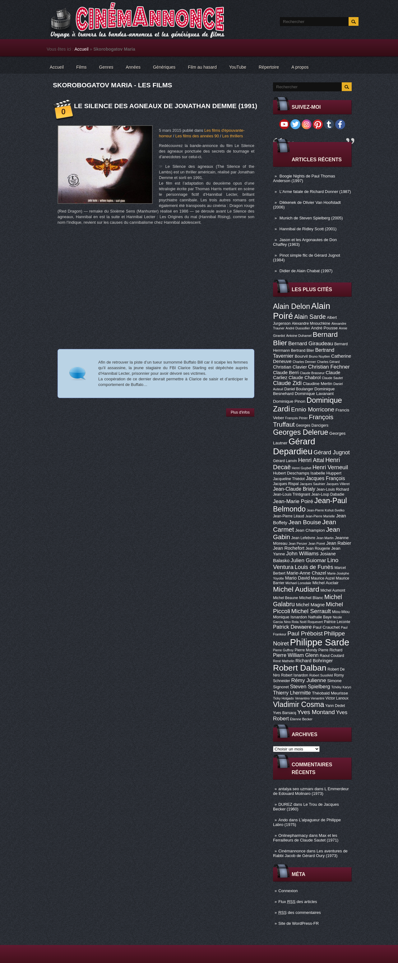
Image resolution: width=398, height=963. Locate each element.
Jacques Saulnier (312, 484)
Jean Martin (325, 538)
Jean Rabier (338, 543)
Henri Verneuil (330, 467)
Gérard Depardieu (294, 446)
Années (133, 67)
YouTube (237, 67)
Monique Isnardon (290, 617)
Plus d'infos (240, 412)
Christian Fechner (329, 367)
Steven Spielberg (310, 687)
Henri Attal (311, 460)
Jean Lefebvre (303, 538)
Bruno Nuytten (319, 356)
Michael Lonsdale (298, 583)
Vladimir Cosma (298, 704)
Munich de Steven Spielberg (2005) (311, 218)
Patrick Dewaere (292, 627)
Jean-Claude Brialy (294, 489)
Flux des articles (297, 901)
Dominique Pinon (289, 401)
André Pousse (324, 328)
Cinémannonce (291, 851)
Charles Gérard (328, 362)
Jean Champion (310, 530)
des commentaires (299, 912)
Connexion (288, 890)
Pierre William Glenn (296, 655)
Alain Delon (291, 306)
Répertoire (269, 67)
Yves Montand (316, 712)
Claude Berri (286, 372)
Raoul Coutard (332, 655)
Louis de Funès (313, 567)
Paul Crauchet (326, 627)
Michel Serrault (311, 611)
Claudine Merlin (317, 383)
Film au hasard (202, 67)
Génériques (164, 67)
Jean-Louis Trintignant (291, 494)
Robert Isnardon (294, 675)
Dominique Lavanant (314, 393)
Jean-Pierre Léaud (288, 516)
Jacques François (325, 478)
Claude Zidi (287, 383)
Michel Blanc (311, 597)
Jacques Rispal (285, 484)
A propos (299, 67)
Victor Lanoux (337, 698)
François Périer (296, 418)
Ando (283, 820)
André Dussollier (298, 328)
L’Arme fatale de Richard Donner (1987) (315, 191)
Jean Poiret (316, 543)
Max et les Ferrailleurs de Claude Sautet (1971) (305, 837)
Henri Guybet (302, 468)
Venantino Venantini (309, 698)
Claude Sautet (332, 378)
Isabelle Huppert (326, 473)
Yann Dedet (335, 706)
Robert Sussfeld (321, 675)
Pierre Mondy (306, 650)
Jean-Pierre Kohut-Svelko (326, 510)
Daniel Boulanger (298, 389)
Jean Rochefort (288, 548)
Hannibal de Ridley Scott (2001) (308, 229)
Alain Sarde (310, 316)
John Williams (302, 554)
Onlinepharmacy (293, 835)
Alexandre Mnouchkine (311, 323)
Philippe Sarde (319, 642)
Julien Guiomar (308, 560)
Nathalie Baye (320, 617)
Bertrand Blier (302, 350)
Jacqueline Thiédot (289, 479)
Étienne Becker (301, 719)
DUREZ (285, 804)
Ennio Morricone (312, 409)
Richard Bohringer (314, 660)
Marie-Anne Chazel (306, 573)
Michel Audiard (296, 589)
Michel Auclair (325, 582)
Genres (106, 67)
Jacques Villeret (337, 484)
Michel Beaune (285, 598)
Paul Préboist (304, 633)
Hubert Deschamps (291, 473)
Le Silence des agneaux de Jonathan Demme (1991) (165, 105)
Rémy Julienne (308, 680)
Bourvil (301, 356)
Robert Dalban (299, 667)
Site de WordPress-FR (298, 923)
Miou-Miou (341, 612)
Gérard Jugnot (332, 452)
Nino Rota (291, 622)
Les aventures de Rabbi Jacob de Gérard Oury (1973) (310, 853)
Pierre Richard (330, 650)
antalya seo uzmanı (295, 788)
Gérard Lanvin (285, 461)
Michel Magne (310, 604)
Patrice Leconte (337, 622)
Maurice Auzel (323, 578)
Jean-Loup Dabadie (327, 494)
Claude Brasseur (312, 373)
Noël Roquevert (311, 622)
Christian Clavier (290, 367)
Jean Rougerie (318, 548)
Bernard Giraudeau (310, 343)
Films (81, 67)
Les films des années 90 (197, 136)
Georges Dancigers (312, 425)
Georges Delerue (300, 432)
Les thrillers (232, 136)
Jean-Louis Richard (332, 489)
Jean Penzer (298, 543)
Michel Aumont (332, 590)
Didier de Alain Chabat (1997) (306, 270)
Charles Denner (304, 362)
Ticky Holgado (283, 698)
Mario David (297, 578)
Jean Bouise (305, 522)
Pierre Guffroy (283, 650)
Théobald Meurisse (330, 693)
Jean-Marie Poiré (293, 501)
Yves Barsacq (284, 713)
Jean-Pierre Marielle (320, 516)
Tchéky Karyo (341, 687)
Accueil (82, 49)
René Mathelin (283, 661)
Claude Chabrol (305, 377)
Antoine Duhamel (299, 335)
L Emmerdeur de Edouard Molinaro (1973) (311, 791)
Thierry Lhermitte (292, 692)
